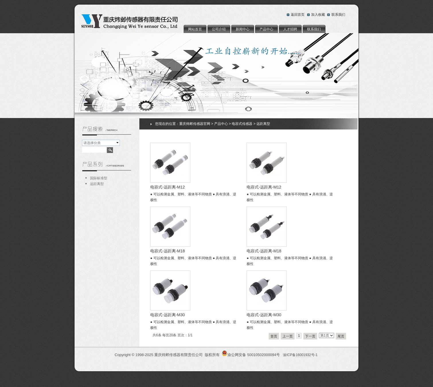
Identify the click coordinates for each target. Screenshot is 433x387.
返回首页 (298, 15)
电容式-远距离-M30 (167, 315)
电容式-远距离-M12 (167, 187)
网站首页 (195, 29)
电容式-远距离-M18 (167, 251)
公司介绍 (219, 29)
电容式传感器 (242, 124)
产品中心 (266, 29)
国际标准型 (98, 178)
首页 (273, 336)
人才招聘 (290, 29)
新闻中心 (242, 29)
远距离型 (263, 124)
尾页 (341, 336)
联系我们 (338, 15)
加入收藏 (318, 15)
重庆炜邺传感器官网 (194, 124)
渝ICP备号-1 (300, 355)
